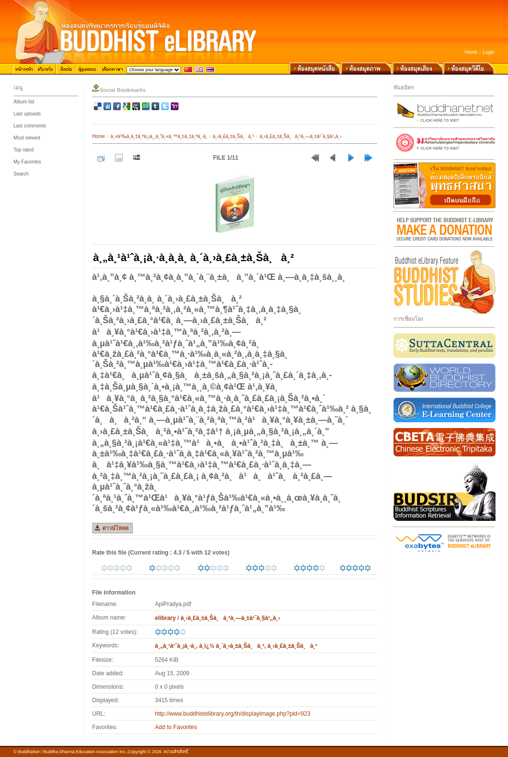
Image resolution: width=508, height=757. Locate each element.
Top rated (23, 149)
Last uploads (27, 113)
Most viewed (26, 137)
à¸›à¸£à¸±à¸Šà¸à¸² (233, 136)
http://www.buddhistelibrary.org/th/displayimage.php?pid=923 (232, 713)
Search (21, 174)
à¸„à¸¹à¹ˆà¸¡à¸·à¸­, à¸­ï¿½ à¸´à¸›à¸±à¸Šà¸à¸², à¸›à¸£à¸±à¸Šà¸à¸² (236, 646)
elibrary (165, 618)
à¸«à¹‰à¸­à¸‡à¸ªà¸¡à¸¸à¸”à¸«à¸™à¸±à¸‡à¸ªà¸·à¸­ (159, 136)
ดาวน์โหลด (115, 528)
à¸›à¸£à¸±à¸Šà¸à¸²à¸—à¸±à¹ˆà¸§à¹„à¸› (300, 136)
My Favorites (27, 161)
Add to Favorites (176, 727)
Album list (23, 101)
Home (471, 52)
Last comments (29, 125)
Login (489, 52)
